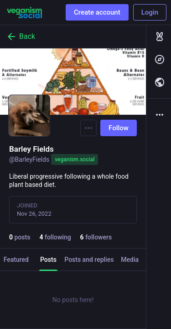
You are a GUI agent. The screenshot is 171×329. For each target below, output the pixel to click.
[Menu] (88, 128)
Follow (119, 128)
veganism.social (74, 159)
